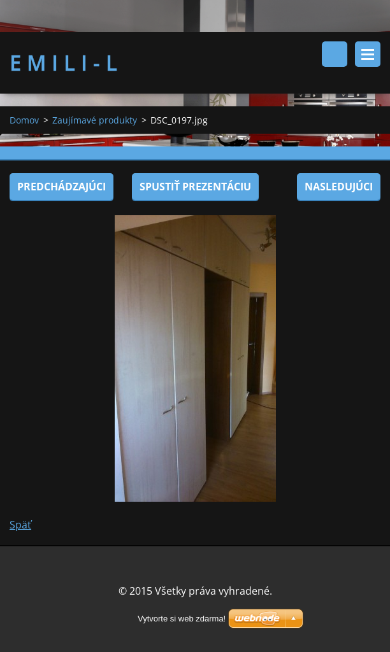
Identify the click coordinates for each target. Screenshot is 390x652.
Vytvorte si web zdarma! (182, 618)
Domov (24, 120)
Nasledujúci (339, 187)
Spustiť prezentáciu (195, 187)
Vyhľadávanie (334, 54)
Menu (367, 54)
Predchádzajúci (61, 187)
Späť (20, 525)
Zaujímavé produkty (94, 120)
